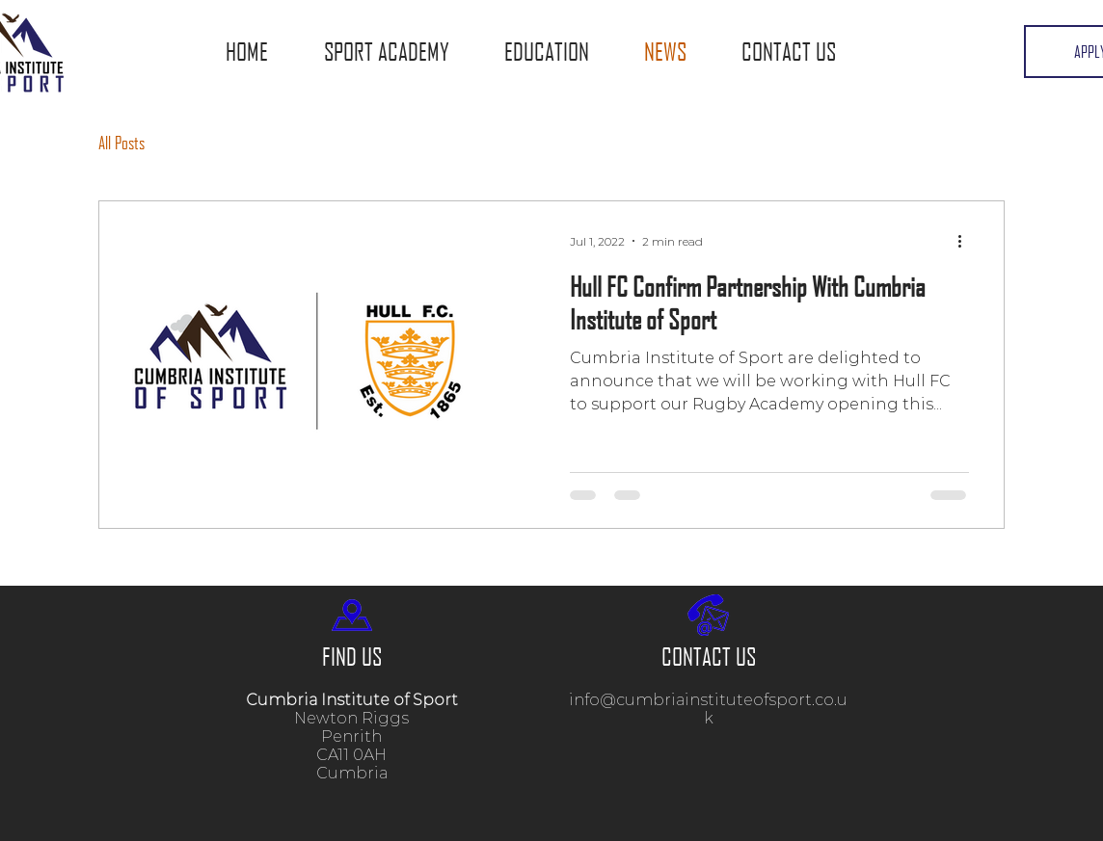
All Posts (121, 142)
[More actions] (966, 240)
